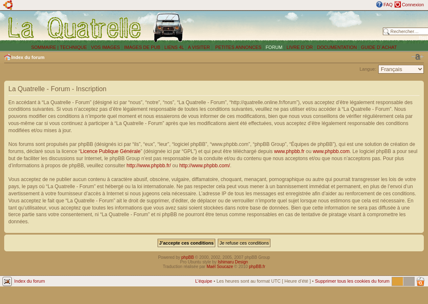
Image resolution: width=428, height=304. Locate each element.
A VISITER (199, 47)
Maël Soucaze (219, 266)
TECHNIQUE (73, 47)
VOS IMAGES (105, 47)
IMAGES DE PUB (142, 47)
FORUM (273, 47)
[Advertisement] (285, 27)
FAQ (387, 4)
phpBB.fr (257, 266)
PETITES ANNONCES (238, 47)
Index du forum (27, 57)
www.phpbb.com (331, 151)
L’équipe (203, 281)
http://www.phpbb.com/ (204, 166)
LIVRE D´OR (300, 47)
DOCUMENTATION (337, 47)
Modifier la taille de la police (417, 57)
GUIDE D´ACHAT (379, 47)
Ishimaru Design (233, 262)
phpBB (187, 257)
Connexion (413, 4)
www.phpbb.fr (289, 151)
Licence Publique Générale (110, 151)
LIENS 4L (174, 47)
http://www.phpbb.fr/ (149, 166)
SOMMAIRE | (45, 47)
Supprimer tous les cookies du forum (352, 281)
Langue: (367, 69)
